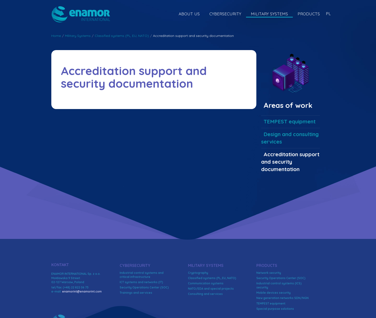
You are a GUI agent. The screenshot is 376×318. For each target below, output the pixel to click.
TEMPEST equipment (290, 121)
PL (328, 13)
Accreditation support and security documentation (290, 162)
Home (56, 36)
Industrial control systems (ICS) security (279, 309)
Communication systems (205, 307)
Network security (268, 296)
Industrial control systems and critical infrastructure (142, 298)
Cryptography (198, 296)
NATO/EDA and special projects (211, 312)
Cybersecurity (225, 13)
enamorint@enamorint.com (82, 315)
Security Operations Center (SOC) (144, 311)
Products (309, 13)
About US (189, 13)
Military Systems (269, 13)
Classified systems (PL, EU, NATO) (122, 36)
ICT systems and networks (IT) (141, 305)
